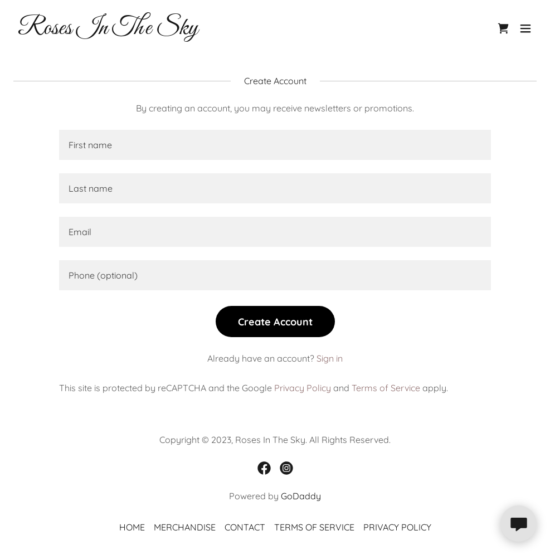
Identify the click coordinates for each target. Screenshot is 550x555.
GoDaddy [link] (301, 496)
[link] (108, 30)
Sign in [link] (330, 358)
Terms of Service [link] (386, 387)
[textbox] (275, 145)
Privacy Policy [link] (302, 387)
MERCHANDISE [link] (185, 527)
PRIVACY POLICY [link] (397, 527)
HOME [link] (132, 527)
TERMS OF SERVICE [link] (314, 527)
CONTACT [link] (245, 527)
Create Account (275, 321)
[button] (525, 28)
